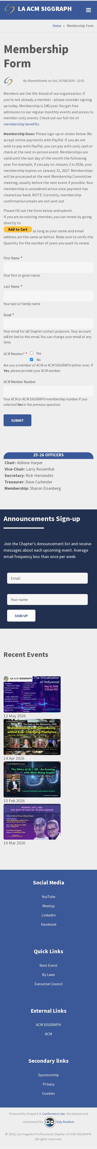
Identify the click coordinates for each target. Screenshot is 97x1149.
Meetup (48, 905)
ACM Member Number (20, 382)
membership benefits (21, 124)
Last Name (11, 286)
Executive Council (48, 983)
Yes (38, 353)
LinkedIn (49, 915)
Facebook (48, 924)
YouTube (48, 896)
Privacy (48, 1084)
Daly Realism (65, 1122)
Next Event (48, 965)
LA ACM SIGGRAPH (45, 8)
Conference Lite (53, 1114)
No (38, 359)
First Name (12, 258)
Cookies (48, 1093)
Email (7, 315)
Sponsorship (48, 1074)
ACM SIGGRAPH (48, 1024)
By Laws (48, 974)
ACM (48, 1033)
